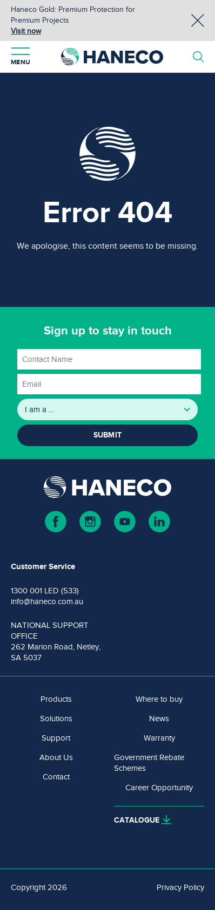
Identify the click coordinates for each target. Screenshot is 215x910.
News (159, 718)
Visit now (26, 31)
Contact (56, 776)
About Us (56, 757)
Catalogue (136, 820)
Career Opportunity (159, 787)
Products (56, 699)
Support (56, 738)
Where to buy (159, 699)
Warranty (159, 738)
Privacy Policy (180, 887)
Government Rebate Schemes (149, 762)
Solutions (56, 718)
